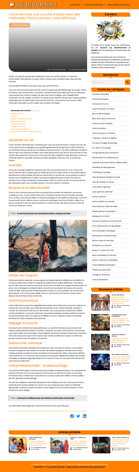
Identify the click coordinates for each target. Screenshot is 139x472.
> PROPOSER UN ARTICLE (118, 5)
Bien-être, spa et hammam (104, 118)
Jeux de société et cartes (103, 182)
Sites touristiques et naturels (104, 255)
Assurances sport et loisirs (103, 109)
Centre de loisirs (99, 128)
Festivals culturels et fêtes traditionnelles (109, 162)
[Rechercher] (127, 82)
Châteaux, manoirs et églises (104, 138)
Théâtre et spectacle (101, 270)
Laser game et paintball (102, 192)
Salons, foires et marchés (103, 240)
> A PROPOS (74, 5)
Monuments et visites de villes (104, 206)
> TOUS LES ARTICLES (93, 5)
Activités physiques (100, 99)
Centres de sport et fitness (103, 133)
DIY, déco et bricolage (101, 148)
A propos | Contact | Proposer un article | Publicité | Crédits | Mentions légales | (64, 464)
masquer (35, 111)
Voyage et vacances (101, 274)
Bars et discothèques (101, 113)
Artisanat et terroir (100, 104)
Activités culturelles (100, 94)
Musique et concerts (101, 216)
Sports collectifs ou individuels (105, 260)
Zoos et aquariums (100, 279)
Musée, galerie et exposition (104, 211)
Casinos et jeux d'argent (102, 123)
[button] (72, 416)
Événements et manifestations (105, 157)
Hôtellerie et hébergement (103, 167)
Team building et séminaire (103, 265)
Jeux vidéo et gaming (101, 187)
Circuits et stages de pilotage (104, 143)
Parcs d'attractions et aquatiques (106, 226)
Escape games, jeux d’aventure (105, 152)
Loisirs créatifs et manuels (103, 201)
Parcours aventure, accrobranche (106, 221)
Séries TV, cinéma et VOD (103, 250)
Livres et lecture (99, 196)
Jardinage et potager (101, 172)
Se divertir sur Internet (101, 245)
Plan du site (103, 464)
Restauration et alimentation (104, 235)
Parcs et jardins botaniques (103, 231)
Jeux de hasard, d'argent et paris (106, 177)
